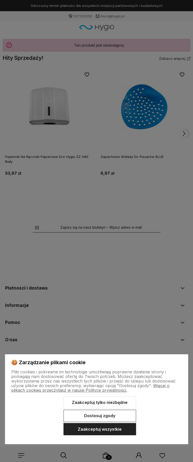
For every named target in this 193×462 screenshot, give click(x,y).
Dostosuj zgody (99, 415)
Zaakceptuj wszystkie (100, 429)
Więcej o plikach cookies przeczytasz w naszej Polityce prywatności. (90, 388)
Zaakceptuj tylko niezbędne (100, 402)
